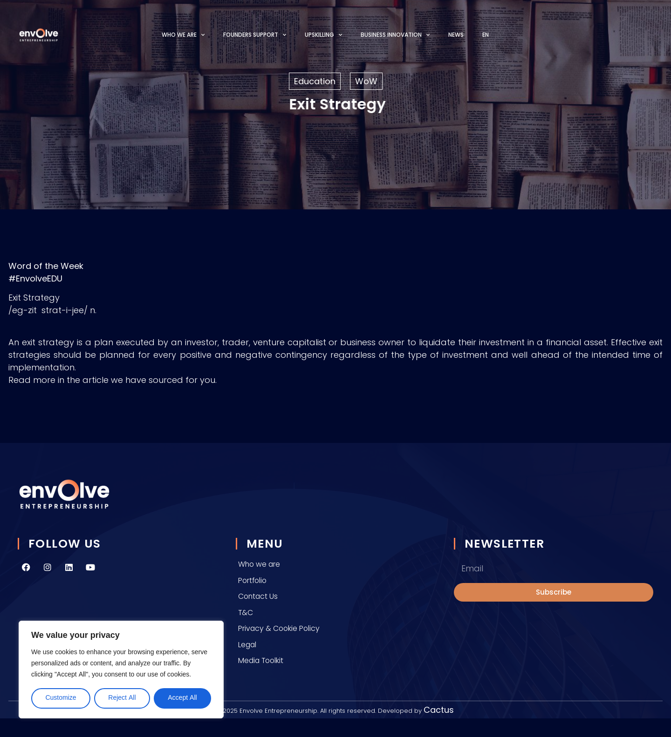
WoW (366, 81)
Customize (60, 698)
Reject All (122, 698)
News (456, 35)
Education (315, 81)
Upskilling (323, 34)
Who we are (183, 34)
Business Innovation (395, 34)
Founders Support (254, 34)
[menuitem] (485, 34)
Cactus (439, 710)
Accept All (182, 698)
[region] (121, 669)
